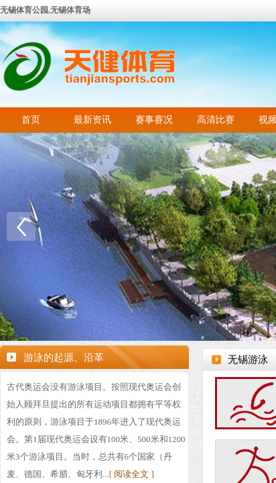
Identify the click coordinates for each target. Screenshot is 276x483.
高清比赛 (215, 120)
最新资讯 (92, 120)
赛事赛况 (154, 120)
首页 (30, 120)
